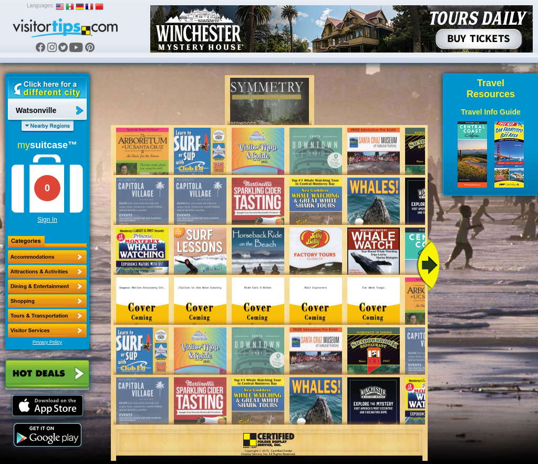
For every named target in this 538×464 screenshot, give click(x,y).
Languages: (40, 5)
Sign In (47, 219)
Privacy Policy (47, 342)
